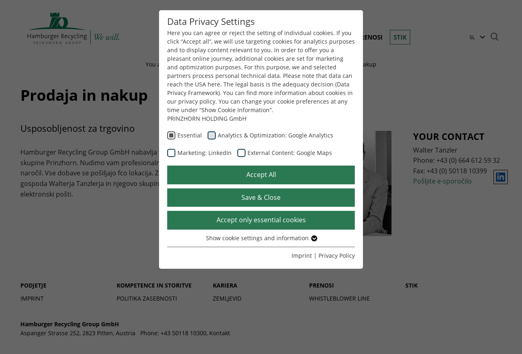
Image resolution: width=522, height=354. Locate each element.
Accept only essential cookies (261, 219)
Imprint (302, 255)
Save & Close (261, 197)
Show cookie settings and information (261, 238)
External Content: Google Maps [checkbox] (290, 153)
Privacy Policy (337, 255)
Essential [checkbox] (189, 135)
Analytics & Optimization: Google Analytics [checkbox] (275, 135)
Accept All (261, 174)
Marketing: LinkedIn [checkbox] (204, 153)
